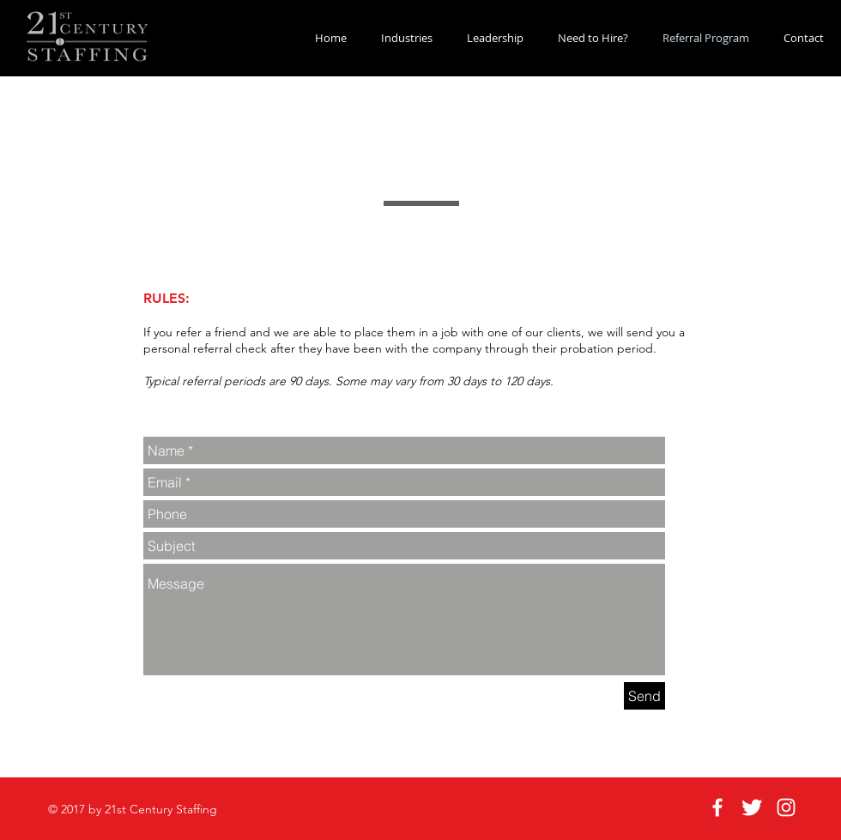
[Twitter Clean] (752, 807)
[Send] (644, 696)
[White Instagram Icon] (786, 807)
